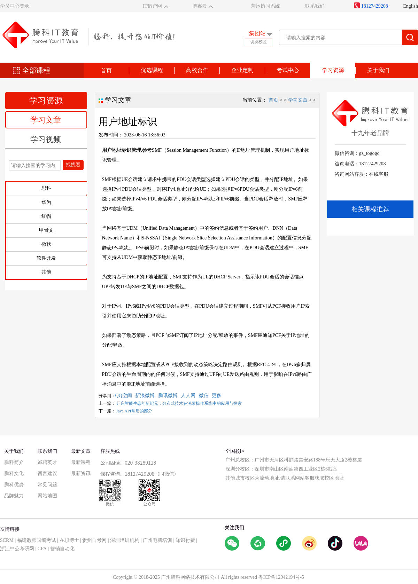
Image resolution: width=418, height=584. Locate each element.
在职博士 (69, 540)
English (410, 6)
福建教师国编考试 (36, 540)
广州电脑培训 (157, 540)
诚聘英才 (47, 462)
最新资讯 (81, 473)
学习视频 (45, 139)
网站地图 (47, 495)
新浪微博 (145, 395)
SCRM (7, 540)
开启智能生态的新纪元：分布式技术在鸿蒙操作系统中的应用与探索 (179, 403)
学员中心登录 (14, 6)
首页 (106, 70)
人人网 (188, 395)
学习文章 (45, 120)
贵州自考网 (94, 540)
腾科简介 (14, 462)
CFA (42, 548)
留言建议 (47, 473)
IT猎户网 (152, 6)
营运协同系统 (265, 6)
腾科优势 (14, 484)
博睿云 (199, 6)
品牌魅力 (14, 495)
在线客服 (378, 174)
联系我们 (315, 6)
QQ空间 (123, 395)
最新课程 (81, 462)
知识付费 (185, 540)
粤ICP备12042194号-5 (281, 577)
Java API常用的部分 (134, 411)
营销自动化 (62, 548)
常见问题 (47, 484)
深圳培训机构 (124, 540)
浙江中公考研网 (17, 548)
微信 (204, 395)
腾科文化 (14, 473)
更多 (217, 395)
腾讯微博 (168, 395)
